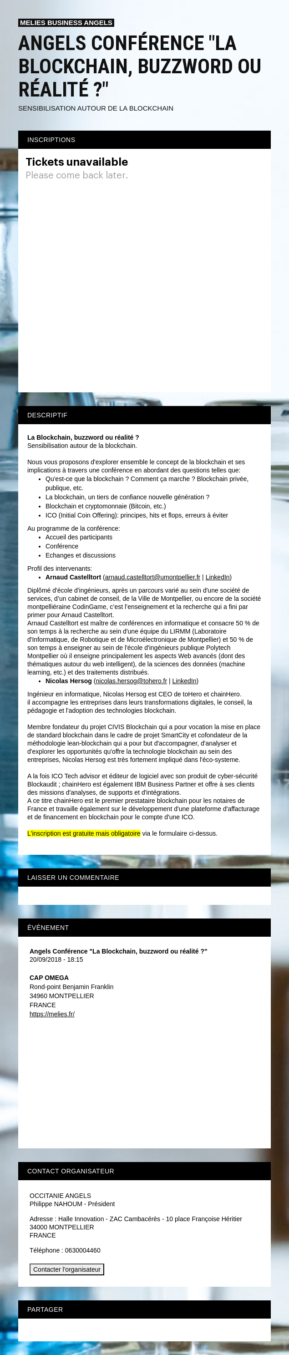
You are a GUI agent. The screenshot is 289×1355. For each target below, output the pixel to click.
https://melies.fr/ (52, 1014)
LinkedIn (218, 577)
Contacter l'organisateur (67, 1269)
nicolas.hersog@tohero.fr (131, 681)
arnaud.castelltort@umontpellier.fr (153, 577)
